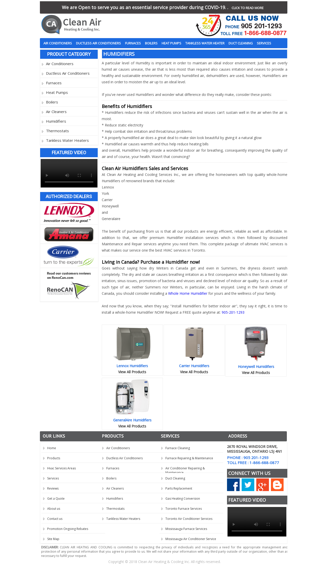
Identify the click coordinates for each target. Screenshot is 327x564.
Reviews (53, 488)
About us (53, 508)
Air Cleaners (56, 111)
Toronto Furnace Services (183, 508)
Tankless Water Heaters (67, 140)
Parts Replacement (178, 488)
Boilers (151, 43)
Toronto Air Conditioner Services (188, 519)
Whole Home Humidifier (187, 293)
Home (51, 448)
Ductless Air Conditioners (98, 43)
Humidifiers (56, 121)
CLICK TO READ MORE (248, 8)
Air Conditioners (57, 43)
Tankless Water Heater (204, 43)
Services (264, 43)
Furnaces (133, 43)
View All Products (132, 371)
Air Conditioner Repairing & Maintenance (185, 469)
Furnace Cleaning (177, 448)
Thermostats (57, 130)
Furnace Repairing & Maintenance (189, 458)
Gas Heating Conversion (182, 498)
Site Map (53, 539)
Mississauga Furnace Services (186, 529)
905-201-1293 (233, 312)
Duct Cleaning (241, 43)
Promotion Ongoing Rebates (67, 529)
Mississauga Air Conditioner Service (190, 539)
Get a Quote (56, 498)
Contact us (54, 519)
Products (53, 458)
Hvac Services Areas (61, 468)
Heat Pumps (171, 43)
